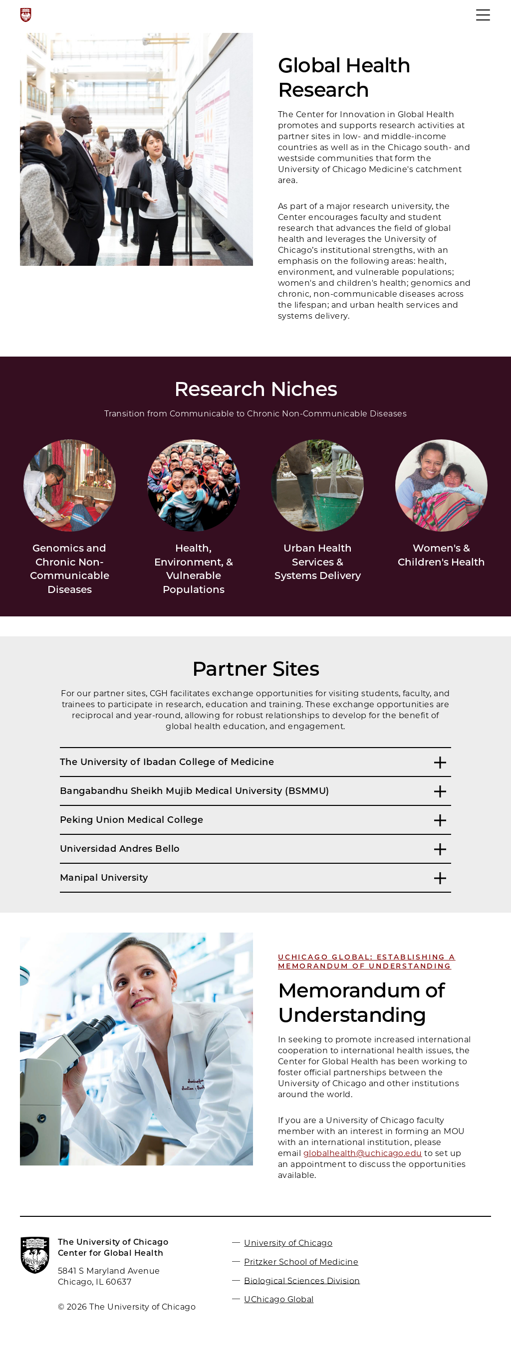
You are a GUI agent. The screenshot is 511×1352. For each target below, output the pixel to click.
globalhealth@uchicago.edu (362, 1153)
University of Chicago (288, 1243)
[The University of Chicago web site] (25, 15)
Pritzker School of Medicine (301, 1262)
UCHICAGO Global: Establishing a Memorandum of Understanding (367, 961)
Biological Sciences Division (302, 1280)
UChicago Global (278, 1299)
